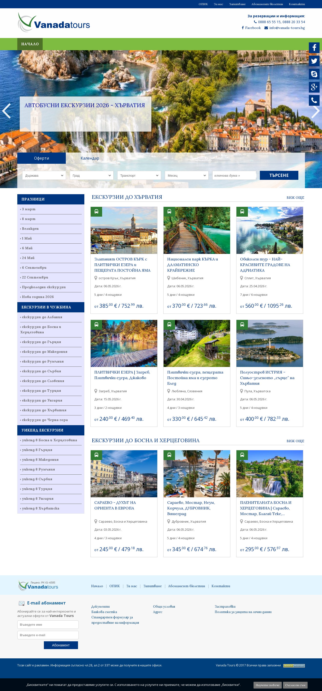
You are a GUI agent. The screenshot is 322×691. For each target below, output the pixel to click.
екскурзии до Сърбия (41, 371)
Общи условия (164, 607)
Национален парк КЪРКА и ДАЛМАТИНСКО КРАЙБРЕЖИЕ (192, 265)
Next (315, 110)
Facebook (251, 28)
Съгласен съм (295, 685)
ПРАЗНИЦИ (33, 199)
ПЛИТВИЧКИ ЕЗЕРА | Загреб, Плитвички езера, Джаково (122, 375)
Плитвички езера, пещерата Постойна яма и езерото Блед (195, 378)
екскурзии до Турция (41, 390)
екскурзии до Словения (43, 381)
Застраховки (225, 607)
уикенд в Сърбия (37, 479)
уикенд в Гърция (37, 450)
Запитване (237, 4)
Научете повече (268, 685)
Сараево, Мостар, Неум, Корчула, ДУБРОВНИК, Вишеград (191, 508)
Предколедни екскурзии (44, 287)
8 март (29, 219)
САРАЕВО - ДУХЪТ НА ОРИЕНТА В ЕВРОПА (115, 505)
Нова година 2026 (38, 297)
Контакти (297, 4)
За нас (218, 4)
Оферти (41, 158)
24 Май (28, 258)
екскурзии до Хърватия (44, 410)
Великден (30, 228)
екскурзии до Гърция (41, 342)
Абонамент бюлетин (267, 4)
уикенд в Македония (40, 459)
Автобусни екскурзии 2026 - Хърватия (85, 105)
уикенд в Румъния (38, 469)
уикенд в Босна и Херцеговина (49, 440)
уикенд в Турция (37, 489)
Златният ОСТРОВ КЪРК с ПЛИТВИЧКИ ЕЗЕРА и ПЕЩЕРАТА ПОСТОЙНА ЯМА (122, 265)
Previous (6, 110)
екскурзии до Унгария (42, 400)
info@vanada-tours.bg (284, 28)
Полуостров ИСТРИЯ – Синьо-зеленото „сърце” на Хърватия (267, 378)
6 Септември (34, 267)
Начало (30, 44)
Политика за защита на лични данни (243, 612)
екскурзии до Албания (42, 317)
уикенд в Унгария (37, 498)
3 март (29, 209)
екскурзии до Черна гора (45, 420)
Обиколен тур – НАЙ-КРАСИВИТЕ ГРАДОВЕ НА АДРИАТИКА (265, 265)
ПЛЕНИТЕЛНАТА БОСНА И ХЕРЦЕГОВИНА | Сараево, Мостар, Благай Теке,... (266, 508)
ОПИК (203, 4)
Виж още (295, 197)
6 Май (27, 248)
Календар (90, 158)
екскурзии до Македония (44, 351)
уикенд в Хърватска (40, 508)
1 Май (27, 238)
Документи (100, 607)
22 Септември (35, 277)
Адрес (157, 612)
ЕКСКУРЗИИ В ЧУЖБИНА (46, 307)
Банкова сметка (104, 612)
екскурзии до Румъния (43, 361)
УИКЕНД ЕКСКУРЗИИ (42, 430)
